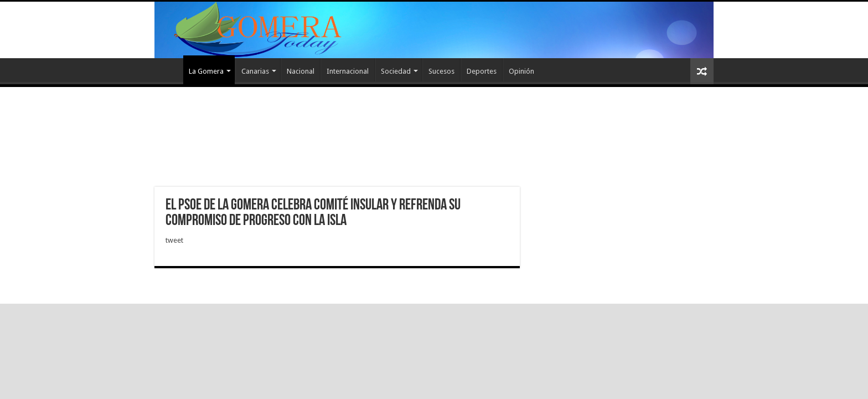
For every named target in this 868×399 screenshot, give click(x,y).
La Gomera (206, 71)
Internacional (348, 71)
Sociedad (396, 71)
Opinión (521, 71)
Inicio (168, 69)
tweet (174, 240)
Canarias (255, 71)
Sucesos (441, 71)
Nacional (300, 71)
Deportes (482, 71)
